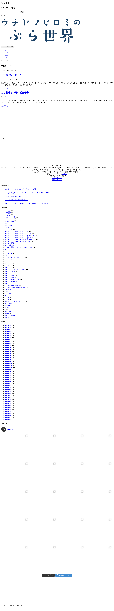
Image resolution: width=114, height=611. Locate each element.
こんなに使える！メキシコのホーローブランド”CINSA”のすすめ (27, 193)
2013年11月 (8, 395)
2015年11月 (8, 383)
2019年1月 (8, 361)
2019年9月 (8, 345)
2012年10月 (8, 419)
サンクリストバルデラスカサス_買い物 (18, 237)
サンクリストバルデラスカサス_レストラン (19, 235)
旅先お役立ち (9, 305)
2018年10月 (8, 367)
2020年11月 (8, 329)
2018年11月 (8, 365)
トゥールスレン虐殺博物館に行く (16, 200)
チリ (6, 251)
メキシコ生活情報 (11, 281)
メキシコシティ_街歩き (13, 273)
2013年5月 (8, 407)
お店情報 (8, 213)
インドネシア (9, 225)
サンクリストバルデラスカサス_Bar (17, 231)
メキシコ (8, 267)
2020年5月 (8, 335)
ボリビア (8, 261)
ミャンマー (8, 265)
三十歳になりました (11, 75)
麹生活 (7, 317)
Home (6, 50)
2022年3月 (8, 327)
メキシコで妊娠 (10, 271)
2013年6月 (8, 405)
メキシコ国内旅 (10, 275)
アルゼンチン (9, 219)
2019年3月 (8, 357)
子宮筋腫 (8, 293)
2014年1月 (8, 393)
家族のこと (8, 295)
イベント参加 (9, 221)
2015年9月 (8, 387)
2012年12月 (8, 415)
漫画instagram (57, 180)
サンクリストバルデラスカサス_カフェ (18, 233)
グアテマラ (8, 229)
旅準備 (7, 307)
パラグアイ (8, 253)
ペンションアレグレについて (14, 257)
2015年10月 (8, 385)
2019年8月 (8, 347)
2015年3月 (8, 389)
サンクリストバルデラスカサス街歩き (18, 241)
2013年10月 (8, 397)
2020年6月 (8, 333)
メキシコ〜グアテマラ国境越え (15, 269)
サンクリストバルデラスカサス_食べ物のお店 (20, 239)
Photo (6, 55)
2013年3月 (8, 411)
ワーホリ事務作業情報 (12, 285)
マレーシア (8, 263)
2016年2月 (8, 379)
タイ (6, 249)
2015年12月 (8, 381)
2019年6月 (8, 351)
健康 (6, 291)
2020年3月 (8, 337)
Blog (6, 54)
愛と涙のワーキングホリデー (14, 301)
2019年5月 (8, 353)
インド (7, 223)
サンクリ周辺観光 (11, 243)
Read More (4, 88)
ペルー (7, 255)
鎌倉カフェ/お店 (10, 315)
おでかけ (8, 211)
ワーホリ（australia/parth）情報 (15, 287)
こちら (64, 174)
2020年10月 (8, 331)
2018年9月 (8, 369)
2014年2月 (8, 391)
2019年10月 (8, 343)
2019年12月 (8, 339)
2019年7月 (8, 349)
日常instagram (57, 178)
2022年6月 (8, 325)
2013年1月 (8, 413)
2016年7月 (8, 371)
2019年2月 (8, 359)
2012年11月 (8, 417)
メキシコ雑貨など (11, 283)
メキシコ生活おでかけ (12, 279)
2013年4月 (8, 409)
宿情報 (7, 297)
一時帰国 (8, 289)
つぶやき (8, 215)
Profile (6, 52)
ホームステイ (9, 259)
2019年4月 (8, 355)
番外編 (7, 313)
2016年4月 (8, 377)
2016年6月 (8, 373)
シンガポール (9, 245)
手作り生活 (8, 303)
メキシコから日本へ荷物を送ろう (16, 196)
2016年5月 (8, 375)
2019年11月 (8, 341)
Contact (7, 57)
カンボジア (8, 227)
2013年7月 (8, 403)
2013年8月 (8, 401)
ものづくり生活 (10, 217)
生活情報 (8, 311)
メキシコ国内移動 (11, 277)
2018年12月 (8, 363)
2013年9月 (8, 399)
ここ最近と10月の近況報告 (15, 92)
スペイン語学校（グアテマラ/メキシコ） (18, 247)
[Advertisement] (17, 121)
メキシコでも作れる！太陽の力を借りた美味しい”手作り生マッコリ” (28, 203)
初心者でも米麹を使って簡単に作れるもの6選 (20, 189)
